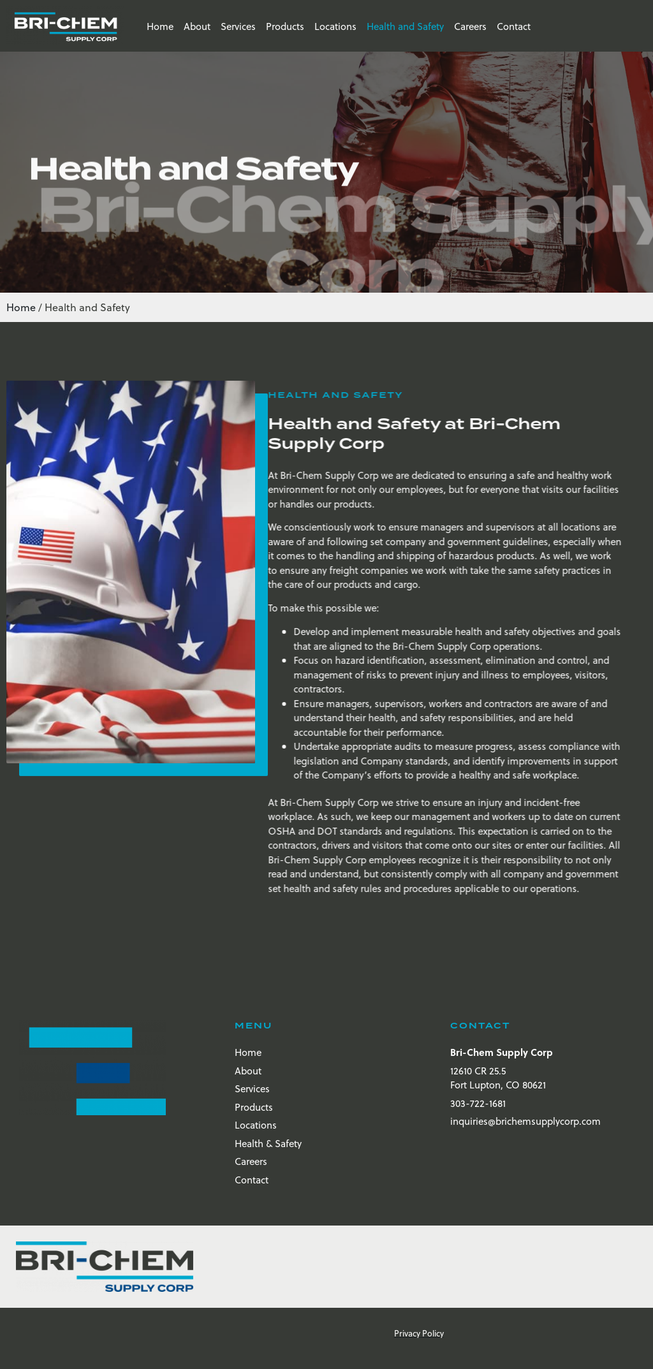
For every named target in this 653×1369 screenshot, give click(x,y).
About (197, 26)
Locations (335, 26)
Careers (470, 26)
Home (160, 26)
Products (285, 26)
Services (238, 26)
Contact (514, 26)
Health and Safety (405, 26)
